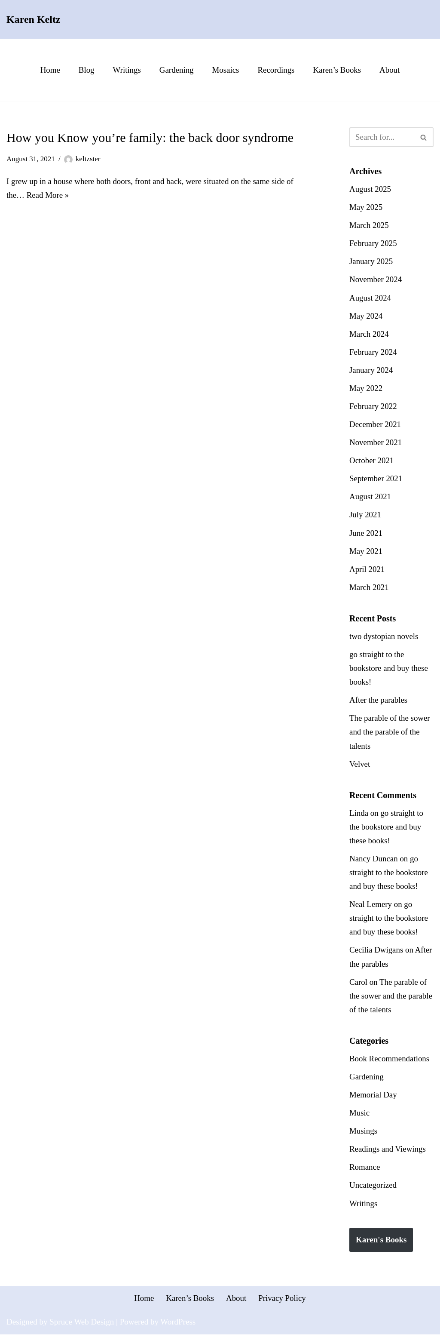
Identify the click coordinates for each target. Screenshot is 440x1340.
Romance (364, 1172)
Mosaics (225, 69)
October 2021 (371, 462)
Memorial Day (373, 1099)
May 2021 (366, 552)
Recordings (276, 69)
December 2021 (375, 425)
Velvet (359, 766)
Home (49, 69)
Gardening (176, 69)
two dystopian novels (384, 638)
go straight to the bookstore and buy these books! (388, 670)
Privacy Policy (282, 1303)
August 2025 (370, 189)
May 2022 (366, 389)
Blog (86, 69)
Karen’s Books (337, 69)
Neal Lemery (370, 908)
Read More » (48, 195)
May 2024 (366, 316)
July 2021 (365, 516)
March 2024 (369, 334)
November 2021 (375, 443)
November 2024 (375, 280)
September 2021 (376, 480)
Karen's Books (381, 1245)
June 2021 (366, 534)
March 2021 (369, 589)
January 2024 (371, 370)
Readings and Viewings (387, 1154)
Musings (363, 1135)
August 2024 (370, 298)
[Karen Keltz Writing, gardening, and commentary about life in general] (33, 19)
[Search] (381, 137)
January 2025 (371, 261)
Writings (126, 69)
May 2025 (366, 207)
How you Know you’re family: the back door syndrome (149, 137)
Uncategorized (373, 1190)
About (390, 69)
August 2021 (370, 498)
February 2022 (373, 407)
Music (359, 1117)
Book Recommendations (389, 1063)
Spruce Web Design (81, 1327)
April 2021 (367, 571)
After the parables (378, 702)
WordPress (178, 1327)
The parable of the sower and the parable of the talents (390, 734)
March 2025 (369, 225)
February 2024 (373, 352)
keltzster (88, 159)
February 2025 (373, 243)
